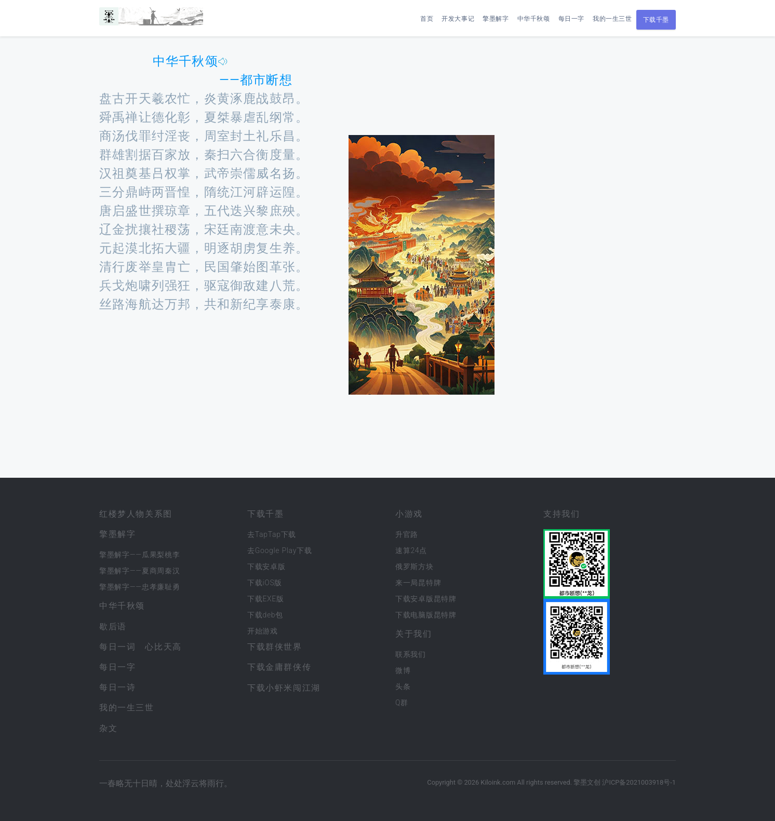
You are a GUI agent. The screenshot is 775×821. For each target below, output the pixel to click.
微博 (402, 670)
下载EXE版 (265, 599)
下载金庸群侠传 (279, 667)
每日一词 (117, 647)
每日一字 (571, 18)
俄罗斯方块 (414, 566)
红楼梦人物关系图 (135, 514)
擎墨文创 (586, 782)
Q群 (401, 702)
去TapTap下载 (271, 534)
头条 (402, 686)
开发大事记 (458, 18)
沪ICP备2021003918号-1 (639, 782)
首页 (426, 18)
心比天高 (163, 647)
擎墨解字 (496, 18)
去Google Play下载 (279, 550)
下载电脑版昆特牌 (426, 615)
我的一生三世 (612, 18)
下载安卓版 (266, 566)
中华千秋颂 (533, 18)
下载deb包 (265, 615)
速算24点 (411, 550)
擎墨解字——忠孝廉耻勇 (139, 587)
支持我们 (561, 514)
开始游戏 (262, 631)
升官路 (406, 534)
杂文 (108, 728)
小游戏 (409, 514)
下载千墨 (656, 19)
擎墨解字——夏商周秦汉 (139, 571)
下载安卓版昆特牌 (426, 599)
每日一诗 (117, 687)
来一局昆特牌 (418, 582)
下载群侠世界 (274, 647)
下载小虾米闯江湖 (283, 688)
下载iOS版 (264, 582)
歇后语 (113, 626)
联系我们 (410, 654)
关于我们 (413, 634)
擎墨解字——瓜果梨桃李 (139, 554)
